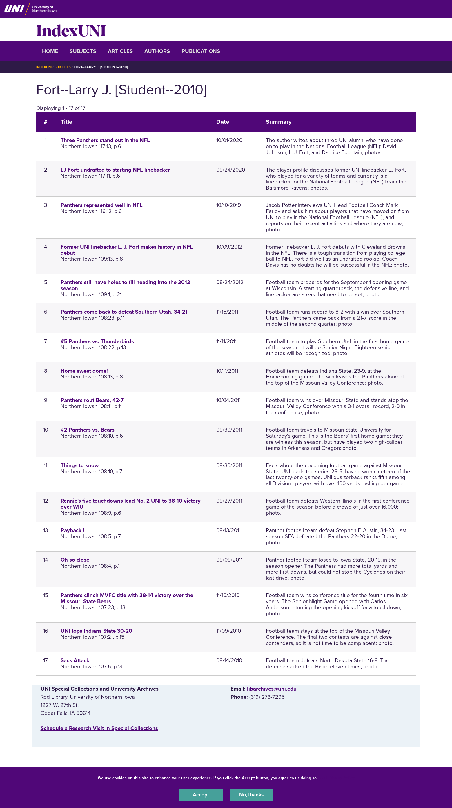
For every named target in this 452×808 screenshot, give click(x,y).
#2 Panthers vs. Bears (88, 430)
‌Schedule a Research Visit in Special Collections (99, 728)
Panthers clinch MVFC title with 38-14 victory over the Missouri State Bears (127, 598)
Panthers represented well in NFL (102, 205)
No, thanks (251, 794)
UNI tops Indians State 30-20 (96, 631)
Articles (120, 51)
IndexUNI (71, 29)
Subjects (83, 51)
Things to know (80, 465)
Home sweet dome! (84, 370)
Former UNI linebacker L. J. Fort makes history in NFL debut (127, 250)
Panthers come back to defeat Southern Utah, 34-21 (124, 312)
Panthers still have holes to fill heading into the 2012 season (125, 285)
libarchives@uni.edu (272, 688)
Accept (201, 794)
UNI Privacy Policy (337, 777)
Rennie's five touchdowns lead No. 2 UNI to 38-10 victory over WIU (131, 504)
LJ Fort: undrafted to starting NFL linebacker (115, 170)
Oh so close (75, 560)
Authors (157, 51)
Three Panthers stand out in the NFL (105, 140)
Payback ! (72, 530)
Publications (200, 51)
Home (50, 51)
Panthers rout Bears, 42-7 (92, 400)
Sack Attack (75, 660)
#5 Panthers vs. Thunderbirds (97, 341)
